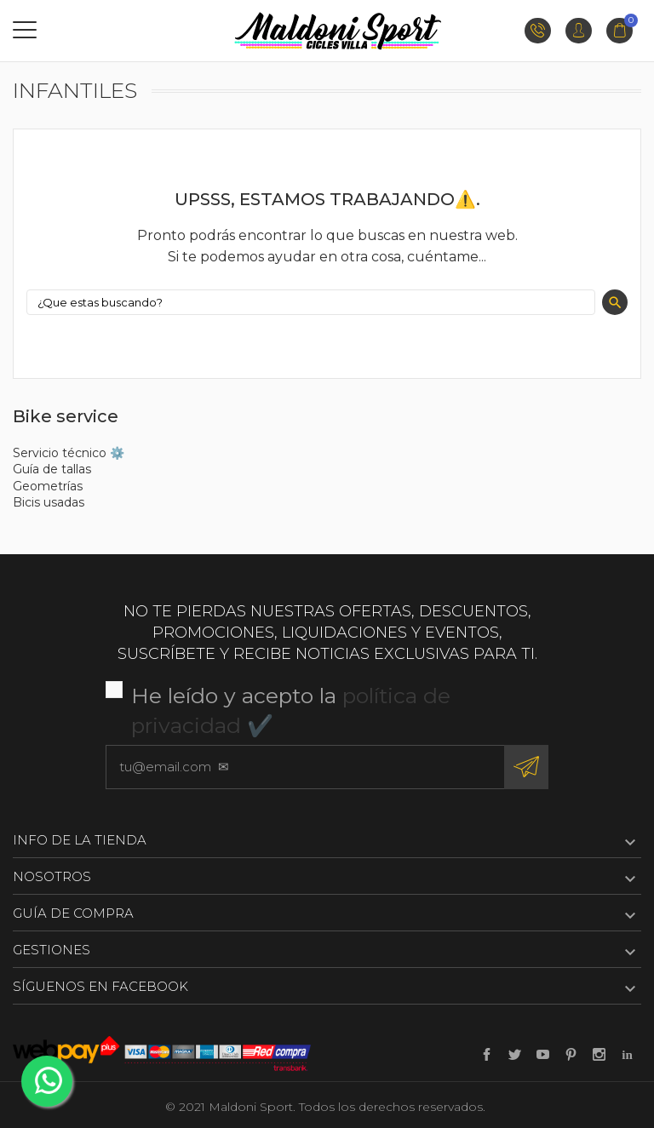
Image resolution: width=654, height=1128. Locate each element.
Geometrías (48, 486)
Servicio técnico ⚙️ (68, 453)
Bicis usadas (48, 502)
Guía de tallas (52, 469)
